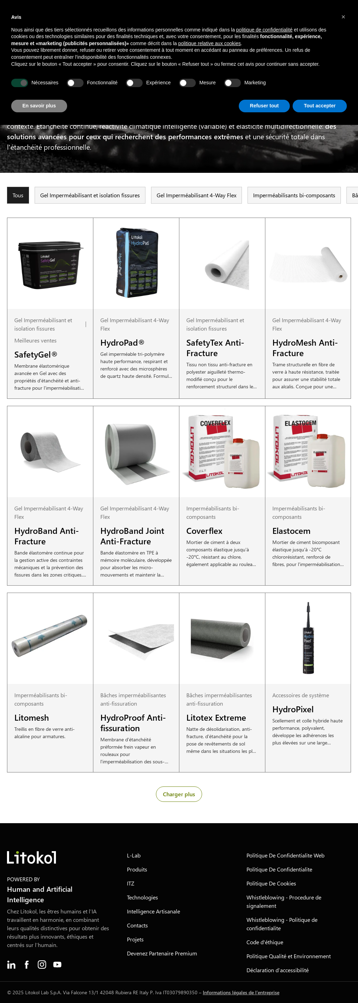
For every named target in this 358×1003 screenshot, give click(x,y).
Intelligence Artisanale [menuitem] (153, 911)
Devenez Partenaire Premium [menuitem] (162, 953)
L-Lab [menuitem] (134, 855)
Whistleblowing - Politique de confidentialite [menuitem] (281, 924)
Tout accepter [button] (320, 105)
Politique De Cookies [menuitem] (271, 883)
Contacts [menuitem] (137, 925)
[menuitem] (11, 964)
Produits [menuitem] (137, 869)
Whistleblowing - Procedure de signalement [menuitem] (283, 901)
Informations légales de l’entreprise (241, 992)
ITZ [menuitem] (130, 883)
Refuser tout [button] (264, 105)
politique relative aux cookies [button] (209, 43)
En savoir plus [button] (39, 105)
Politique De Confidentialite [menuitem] (279, 869)
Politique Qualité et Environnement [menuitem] (288, 956)
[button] (343, 16)
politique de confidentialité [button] (264, 30)
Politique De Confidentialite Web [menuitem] (285, 855)
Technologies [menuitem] (142, 897)
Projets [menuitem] (135, 939)
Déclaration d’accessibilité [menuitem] (277, 970)
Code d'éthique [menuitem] (264, 942)
